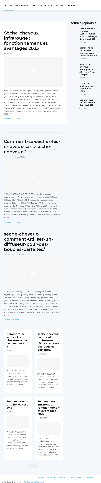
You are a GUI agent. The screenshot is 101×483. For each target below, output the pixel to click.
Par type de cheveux (42, 5)
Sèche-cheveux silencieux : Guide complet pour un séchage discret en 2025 (88, 33)
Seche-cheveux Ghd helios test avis (17, 403)
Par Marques (22, 5)
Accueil (9, 5)
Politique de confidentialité (34, 480)
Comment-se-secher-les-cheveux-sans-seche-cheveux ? (32, 146)
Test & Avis (71, 5)
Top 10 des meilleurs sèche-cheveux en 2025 (87, 87)
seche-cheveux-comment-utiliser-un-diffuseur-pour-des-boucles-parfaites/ (29, 241)
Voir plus (33, 463)
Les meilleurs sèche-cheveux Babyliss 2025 (87, 102)
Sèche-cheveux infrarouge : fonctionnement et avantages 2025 (26, 40)
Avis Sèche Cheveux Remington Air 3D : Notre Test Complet (86, 69)
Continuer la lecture (12, 118)
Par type (9, 27)
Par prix (59, 5)
